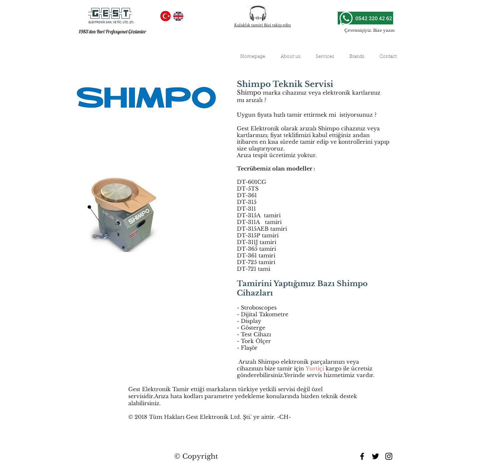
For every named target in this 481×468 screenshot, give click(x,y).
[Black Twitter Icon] (375, 456)
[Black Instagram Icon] (388, 456)
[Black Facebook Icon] (362, 456)
